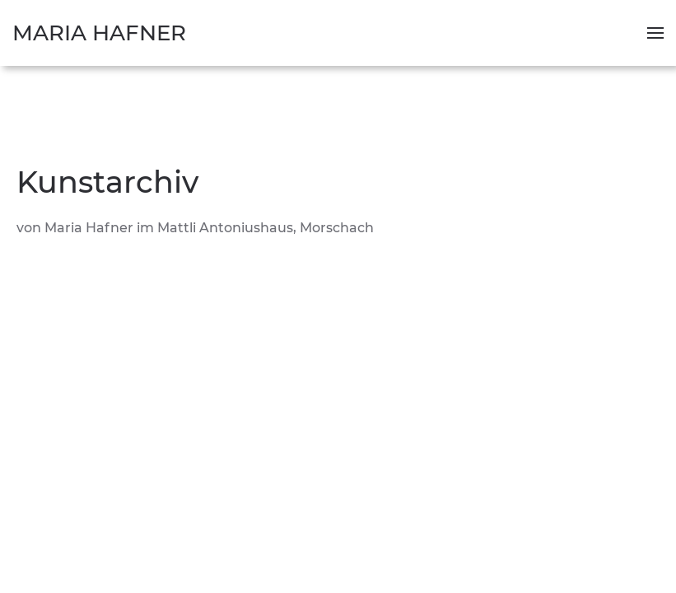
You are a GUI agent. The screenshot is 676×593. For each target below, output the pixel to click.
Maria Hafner (99, 33)
